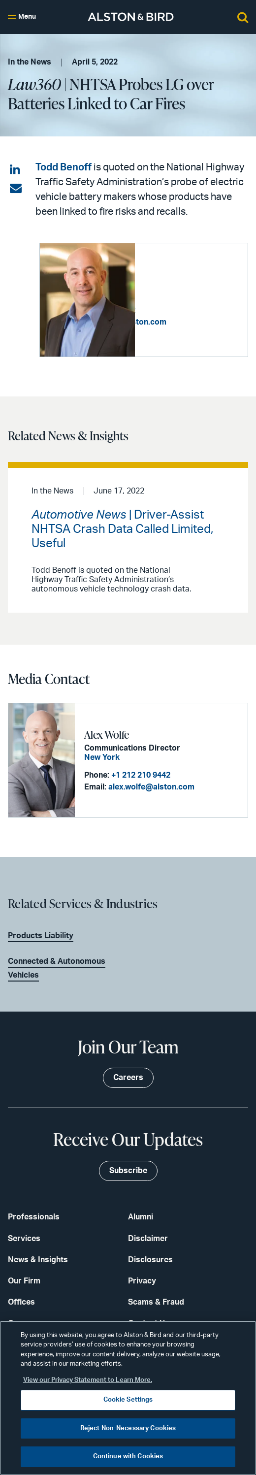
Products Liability (40, 935)
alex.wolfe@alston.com (151, 787)
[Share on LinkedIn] (16, 170)
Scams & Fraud (156, 1302)
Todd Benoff (63, 167)
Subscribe (128, 1171)
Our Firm (24, 1281)
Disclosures (150, 1260)
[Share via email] (16, 189)
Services (24, 1238)
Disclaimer (148, 1238)
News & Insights (38, 1260)
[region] (128, 1398)
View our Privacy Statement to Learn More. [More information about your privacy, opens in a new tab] (87, 1380)
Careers (128, 1078)
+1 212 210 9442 (140, 775)
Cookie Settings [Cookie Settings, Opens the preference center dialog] (128, 1400)
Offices (21, 1302)
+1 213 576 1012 (200, 305)
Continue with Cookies (128, 1456)
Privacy (142, 1281)
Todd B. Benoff (176, 274)
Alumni (140, 1217)
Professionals (34, 1217)
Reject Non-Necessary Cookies (128, 1428)
